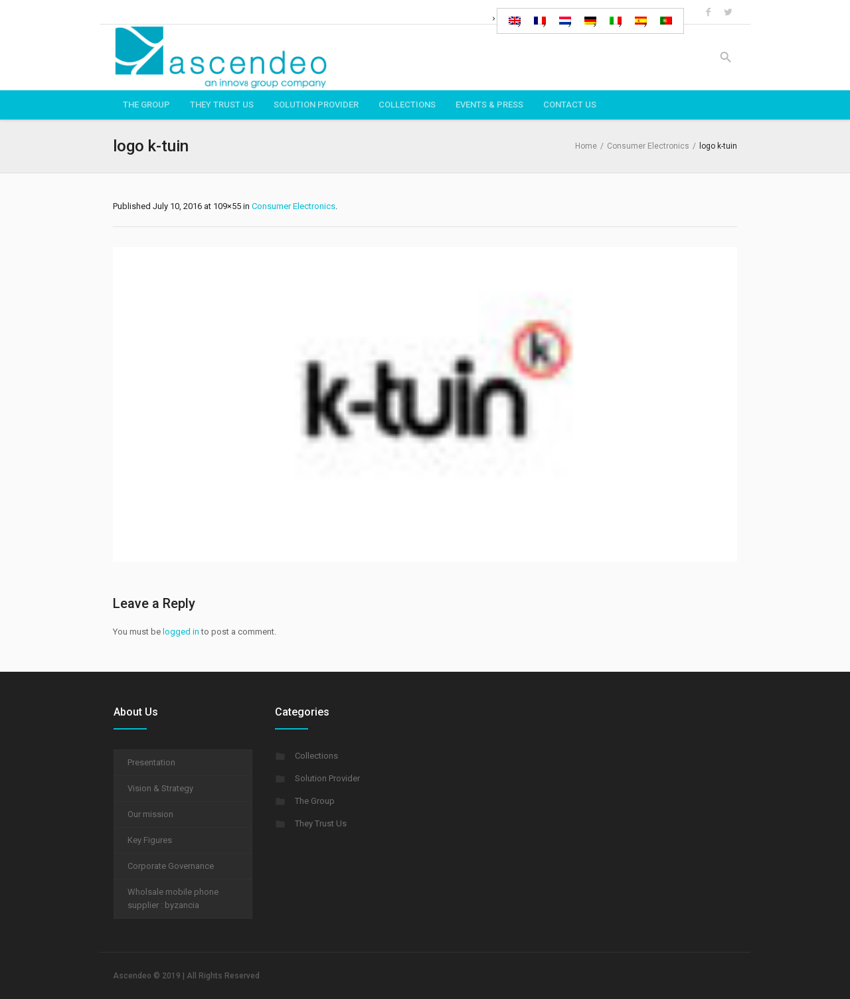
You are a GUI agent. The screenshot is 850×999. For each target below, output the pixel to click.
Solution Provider (327, 778)
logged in (181, 632)
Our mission (150, 814)
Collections (316, 756)
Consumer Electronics (648, 146)
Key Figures (150, 840)
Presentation (151, 762)
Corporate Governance (171, 866)
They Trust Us (321, 823)
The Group (315, 801)
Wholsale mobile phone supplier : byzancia (173, 898)
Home (586, 146)
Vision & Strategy (160, 788)
